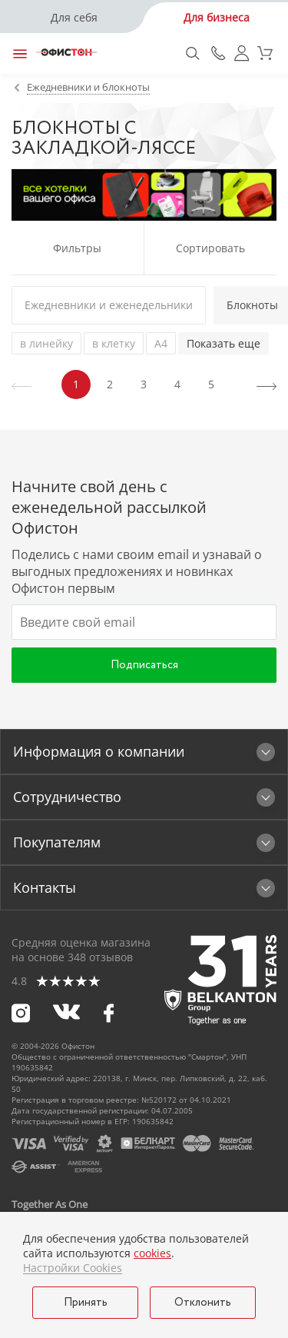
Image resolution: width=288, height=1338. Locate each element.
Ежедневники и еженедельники (109, 305)
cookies (152, 1253)
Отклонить (202, 1302)
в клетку (113, 343)
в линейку (46, 343)
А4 (160, 343)
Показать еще (223, 343)
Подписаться (144, 665)
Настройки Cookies (72, 1268)
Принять (86, 1302)
